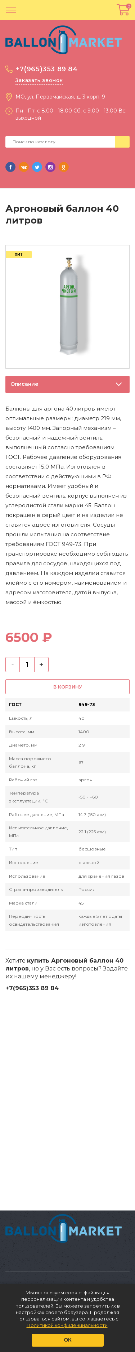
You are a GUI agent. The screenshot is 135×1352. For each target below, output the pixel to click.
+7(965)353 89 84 (46, 69)
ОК (68, 1340)
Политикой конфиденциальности (67, 1325)
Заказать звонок (39, 80)
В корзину (67, 687)
